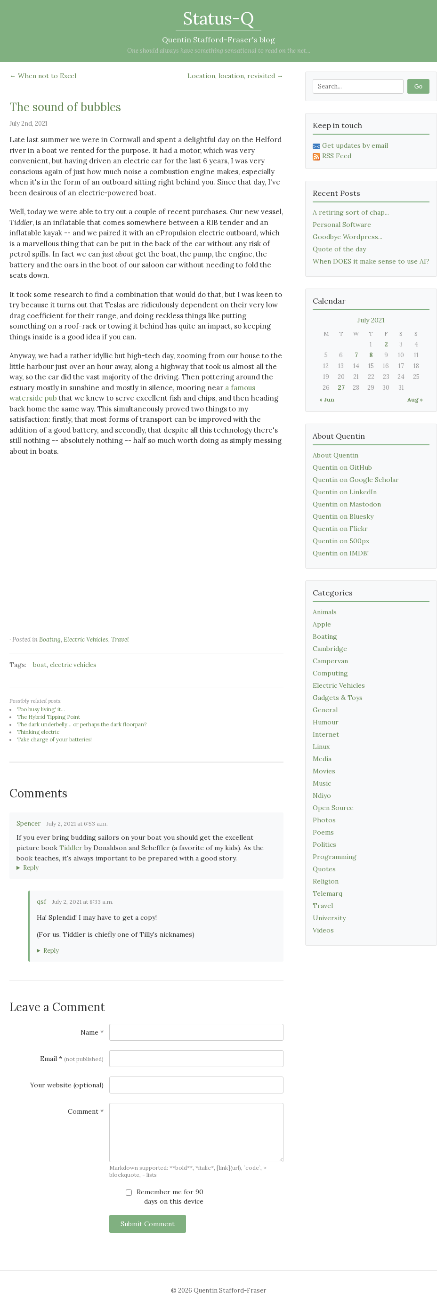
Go (418, 86)
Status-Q (218, 18)
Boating (50, 639)
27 (341, 388)
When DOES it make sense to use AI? (371, 261)
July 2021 (371, 320)
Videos (323, 930)
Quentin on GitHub (342, 467)
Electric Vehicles (86, 639)
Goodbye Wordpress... (347, 237)
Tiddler (70, 848)
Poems (323, 832)
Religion (326, 881)
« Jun (326, 399)
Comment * (86, 1111)
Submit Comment (148, 1224)
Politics (324, 844)
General (325, 710)
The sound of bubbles (65, 107)
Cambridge (330, 648)
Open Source (333, 808)
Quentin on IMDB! (341, 553)
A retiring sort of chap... (351, 212)
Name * (92, 1032)
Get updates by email (350, 145)
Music (322, 783)
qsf (41, 902)
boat (40, 665)
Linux (321, 746)
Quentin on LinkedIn (345, 492)
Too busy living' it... (41, 709)
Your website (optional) (67, 1085)
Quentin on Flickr (340, 528)
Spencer (28, 824)
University (329, 918)
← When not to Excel (42, 76)
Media (322, 759)
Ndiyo (322, 795)
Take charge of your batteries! (54, 739)
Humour (326, 722)
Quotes (324, 869)
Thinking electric (38, 732)
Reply (31, 868)
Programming (334, 856)
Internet (326, 734)
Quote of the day (339, 249)
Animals (325, 612)
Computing (330, 673)
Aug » (415, 399)
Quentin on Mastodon (347, 504)
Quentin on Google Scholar (356, 479)
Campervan (330, 661)
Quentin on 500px (341, 541)
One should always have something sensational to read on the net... (218, 51)
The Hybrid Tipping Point (48, 717)
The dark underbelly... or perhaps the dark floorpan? (81, 724)
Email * (72, 1058)
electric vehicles (73, 665)
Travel (120, 639)
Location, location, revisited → (235, 76)
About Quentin (335, 455)
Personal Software (342, 224)
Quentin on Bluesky (343, 516)
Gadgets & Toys (338, 697)
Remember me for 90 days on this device (164, 1197)
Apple (322, 624)
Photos (324, 820)
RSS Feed (332, 156)
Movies (324, 771)
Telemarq (327, 893)
